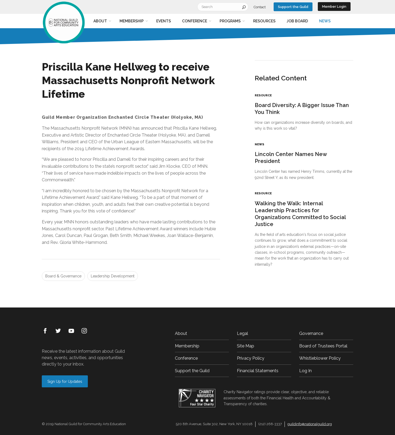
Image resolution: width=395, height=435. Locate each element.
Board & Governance (63, 276)
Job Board (297, 21)
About (100, 21)
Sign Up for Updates (64, 381)
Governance (311, 333)
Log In (305, 370)
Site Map (245, 345)
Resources (264, 21)
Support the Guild (293, 7)
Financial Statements (257, 370)
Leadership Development (112, 276)
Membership (132, 21)
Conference (194, 21)
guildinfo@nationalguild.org (309, 424)
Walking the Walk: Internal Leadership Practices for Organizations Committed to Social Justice (300, 213)
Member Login (334, 7)
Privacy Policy (250, 358)
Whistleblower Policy (320, 358)
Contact (260, 7)
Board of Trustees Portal (323, 345)
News (325, 21)
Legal (242, 333)
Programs (230, 21)
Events (163, 21)
